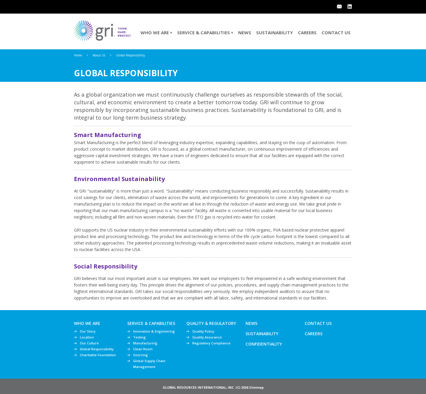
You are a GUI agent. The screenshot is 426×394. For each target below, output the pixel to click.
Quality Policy (203, 331)
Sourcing (140, 355)
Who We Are (156, 32)
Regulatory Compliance (211, 343)
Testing (139, 337)
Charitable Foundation (98, 355)
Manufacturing (145, 343)
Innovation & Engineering (154, 331)
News (244, 32)
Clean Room (143, 349)
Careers (307, 32)
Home (78, 55)
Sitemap (256, 387)
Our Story (88, 331)
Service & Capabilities (205, 32)
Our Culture (89, 343)
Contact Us (336, 32)
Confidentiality (264, 344)
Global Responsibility (97, 349)
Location (87, 337)
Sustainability (274, 32)
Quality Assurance (207, 337)
